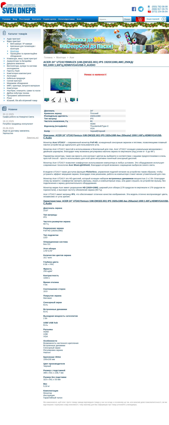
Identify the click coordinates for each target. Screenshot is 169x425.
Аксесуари (12, 76)
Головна (6, 19)
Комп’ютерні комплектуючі (19, 73)
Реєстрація (24, 19)
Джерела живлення (15, 63)
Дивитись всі (33, 138)
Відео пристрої (14, 41)
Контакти (36, 19)
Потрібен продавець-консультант (18, 124)
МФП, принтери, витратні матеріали (23, 86)
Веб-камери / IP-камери (21, 44)
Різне (9, 98)
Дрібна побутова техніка (18, 93)
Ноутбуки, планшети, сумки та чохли (23, 91)
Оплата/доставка (66, 19)
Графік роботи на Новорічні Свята (18, 117)
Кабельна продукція (16, 78)
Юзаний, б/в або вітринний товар (22, 100)
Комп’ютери (12, 88)
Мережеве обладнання (17, 83)
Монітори (14, 51)
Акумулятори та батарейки (19, 61)
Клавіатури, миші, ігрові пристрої (22, 58)
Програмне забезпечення (18, 95)
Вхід (15, 19)
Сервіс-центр (49, 19)
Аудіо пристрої (13, 39)
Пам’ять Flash (13, 71)
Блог (79, 19)
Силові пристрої (14, 81)
